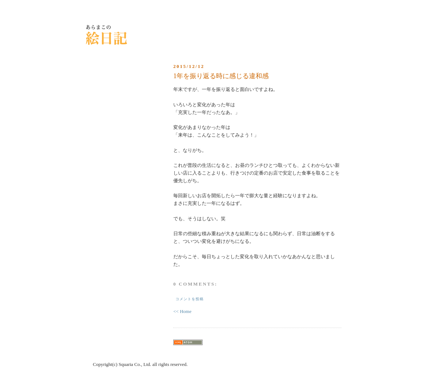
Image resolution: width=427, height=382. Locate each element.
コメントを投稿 (189, 299)
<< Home (182, 311)
